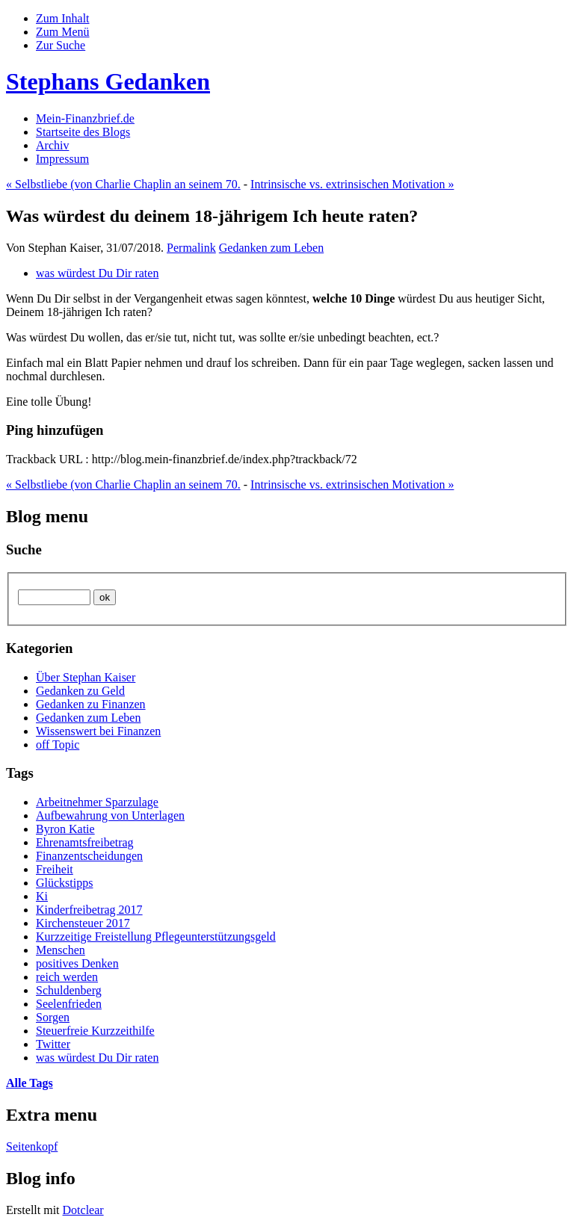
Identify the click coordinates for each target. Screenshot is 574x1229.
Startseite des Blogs (83, 132)
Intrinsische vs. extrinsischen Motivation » (352, 184)
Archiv (52, 145)
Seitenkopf (32, 1146)
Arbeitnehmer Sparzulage (97, 802)
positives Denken (77, 963)
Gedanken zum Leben (271, 247)
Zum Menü (63, 31)
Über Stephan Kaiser (85, 677)
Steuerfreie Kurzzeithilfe (95, 1030)
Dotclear (83, 1210)
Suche (24, 549)
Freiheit (54, 869)
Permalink (191, 247)
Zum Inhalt (63, 18)
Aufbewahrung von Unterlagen (110, 815)
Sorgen (53, 1017)
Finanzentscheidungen (89, 855)
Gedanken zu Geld (80, 690)
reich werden (67, 976)
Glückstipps (64, 882)
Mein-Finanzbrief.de (85, 118)
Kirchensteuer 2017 (83, 923)
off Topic (57, 744)
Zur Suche (60, 45)
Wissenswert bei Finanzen (98, 731)
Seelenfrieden (69, 1003)
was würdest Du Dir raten (97, 273)
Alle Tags (29, 1083)
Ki (42, 896)
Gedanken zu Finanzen (91, 704)
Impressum (62, 158)
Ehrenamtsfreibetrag (85, 842)
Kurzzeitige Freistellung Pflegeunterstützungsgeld (156, 936)
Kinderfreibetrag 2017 (89, 909)
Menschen (60, 950)
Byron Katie (65, 829)
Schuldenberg (69, 990)
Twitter (53, 1044)
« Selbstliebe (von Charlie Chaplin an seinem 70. (123, 184)
